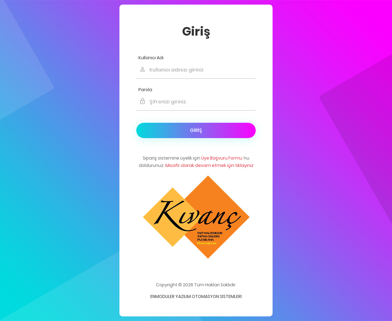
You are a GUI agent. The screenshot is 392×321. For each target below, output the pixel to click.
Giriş (196, 130)
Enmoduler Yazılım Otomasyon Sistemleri (196, 296)
